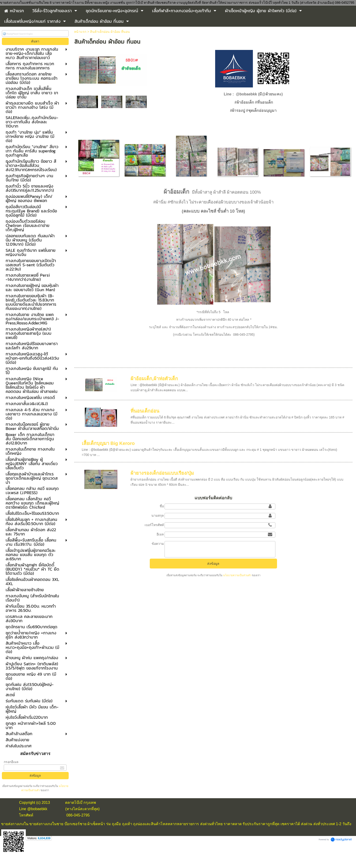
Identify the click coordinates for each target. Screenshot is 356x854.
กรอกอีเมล (11, 762)
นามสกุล (157, 515)
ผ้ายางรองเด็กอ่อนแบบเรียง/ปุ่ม (162, 473)
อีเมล (160, 534)
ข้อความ (158, 544)
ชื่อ (162, 506)
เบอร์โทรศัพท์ (154, 525)
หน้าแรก (80, 32)
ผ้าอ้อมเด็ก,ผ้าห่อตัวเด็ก (154, 378)
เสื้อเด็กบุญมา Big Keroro (108, 443)
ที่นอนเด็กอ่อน (145, 411)
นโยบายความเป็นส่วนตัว (237, 575)
